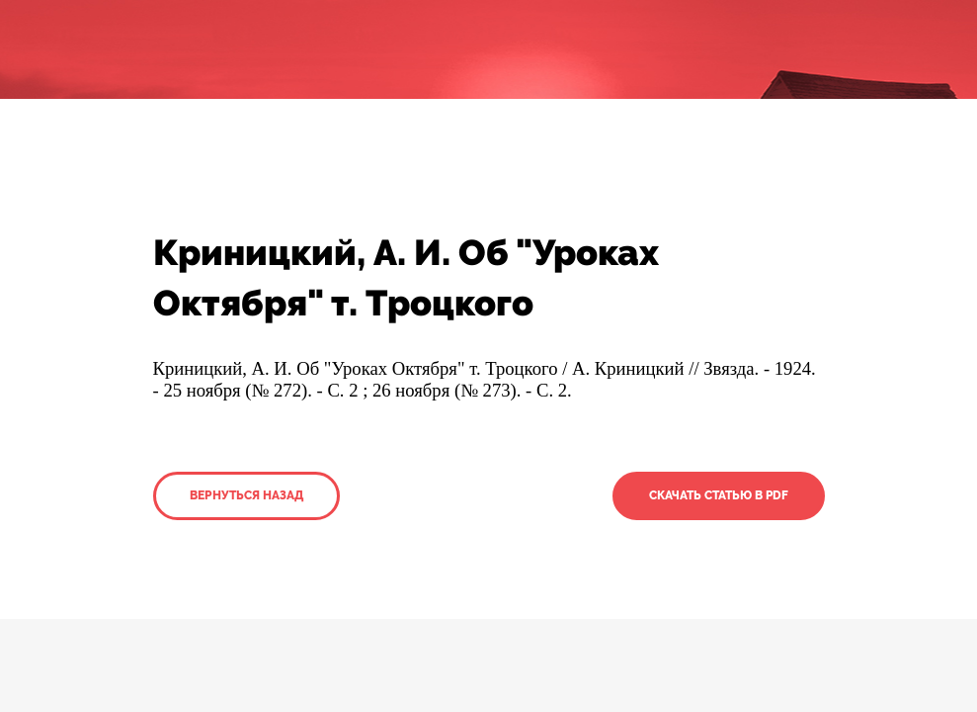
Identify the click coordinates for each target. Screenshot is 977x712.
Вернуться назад (246, 495)
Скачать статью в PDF (718, 495)
